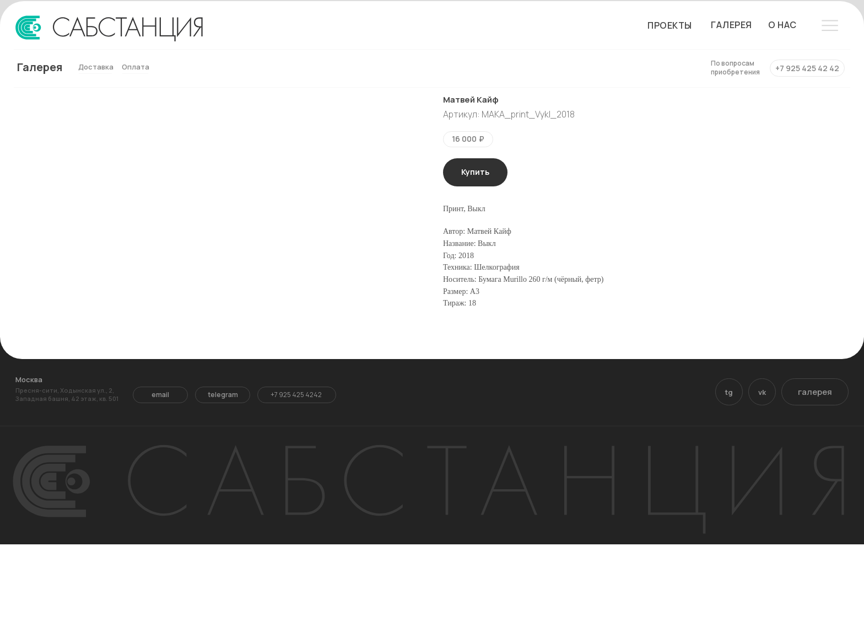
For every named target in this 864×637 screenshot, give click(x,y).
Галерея (39, 67)
